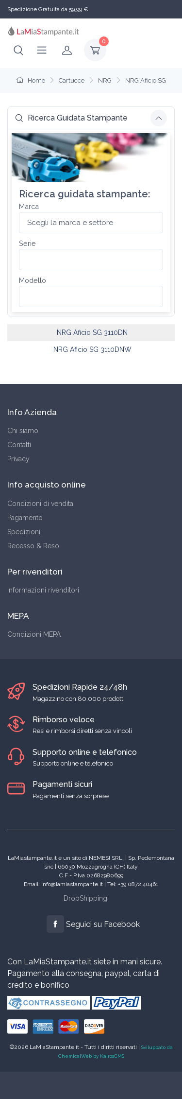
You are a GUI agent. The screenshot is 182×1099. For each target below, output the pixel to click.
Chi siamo (22, 431)
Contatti (19, 445)
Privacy (18, 459)
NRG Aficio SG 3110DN (92, 332)
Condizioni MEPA (34, 634)
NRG (105, 80)
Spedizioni (23, 532)
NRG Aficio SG (145, 80)
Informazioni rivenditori (43, 590)
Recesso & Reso (33, 546)
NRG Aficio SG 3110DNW (92, 349)
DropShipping (85, 898)
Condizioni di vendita (40, 503)
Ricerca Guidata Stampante (71, 117)
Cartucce (71, 80)
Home (31, 80)
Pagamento (25, 518)
